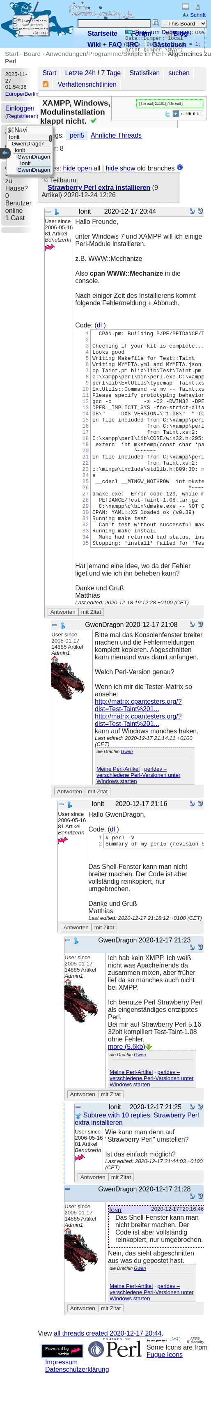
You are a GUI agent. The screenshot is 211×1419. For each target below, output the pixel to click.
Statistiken (144, 72)
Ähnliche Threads (116, 135)
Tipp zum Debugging (158, 31)
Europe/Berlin (22, 94)
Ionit (115, 1255)
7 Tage (111, 72)
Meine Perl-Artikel (118, 812)
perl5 (77, 135)
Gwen (127, 794)
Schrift (194, 15)
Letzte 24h (80, 72)
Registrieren (22, 116)
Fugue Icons (165, 1400)
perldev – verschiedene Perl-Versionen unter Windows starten (138, 818)
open (84, 168)
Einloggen (19, 108)
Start (11, 53)
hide (69, 168)
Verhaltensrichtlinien (87, 84)
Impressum (61, 1407)
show (127, 168)
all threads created (107, 1378)
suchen (179, 72)
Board (32, 53)
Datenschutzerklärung (77, 1415)
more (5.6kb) (126, 1092)
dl (99, 325)
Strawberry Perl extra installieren (99, 187)
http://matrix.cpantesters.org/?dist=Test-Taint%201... (138, 748)
